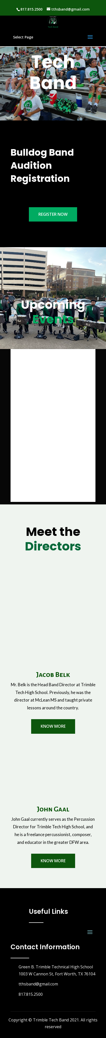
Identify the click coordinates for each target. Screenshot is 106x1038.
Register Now (53, 214)
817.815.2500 (31, 9)
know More (53, 726)
